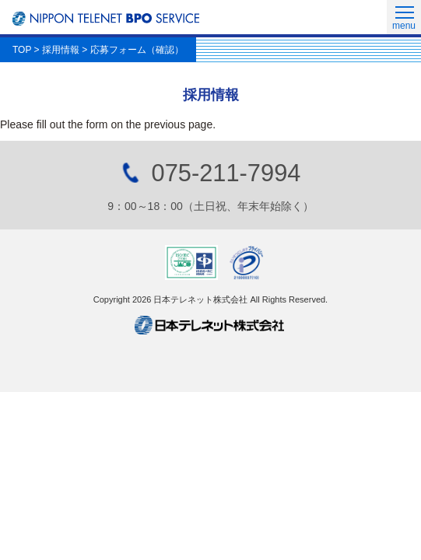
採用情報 (60, 49)
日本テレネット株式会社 (211, 325)
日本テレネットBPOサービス (105, 19)
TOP (21, 49)
